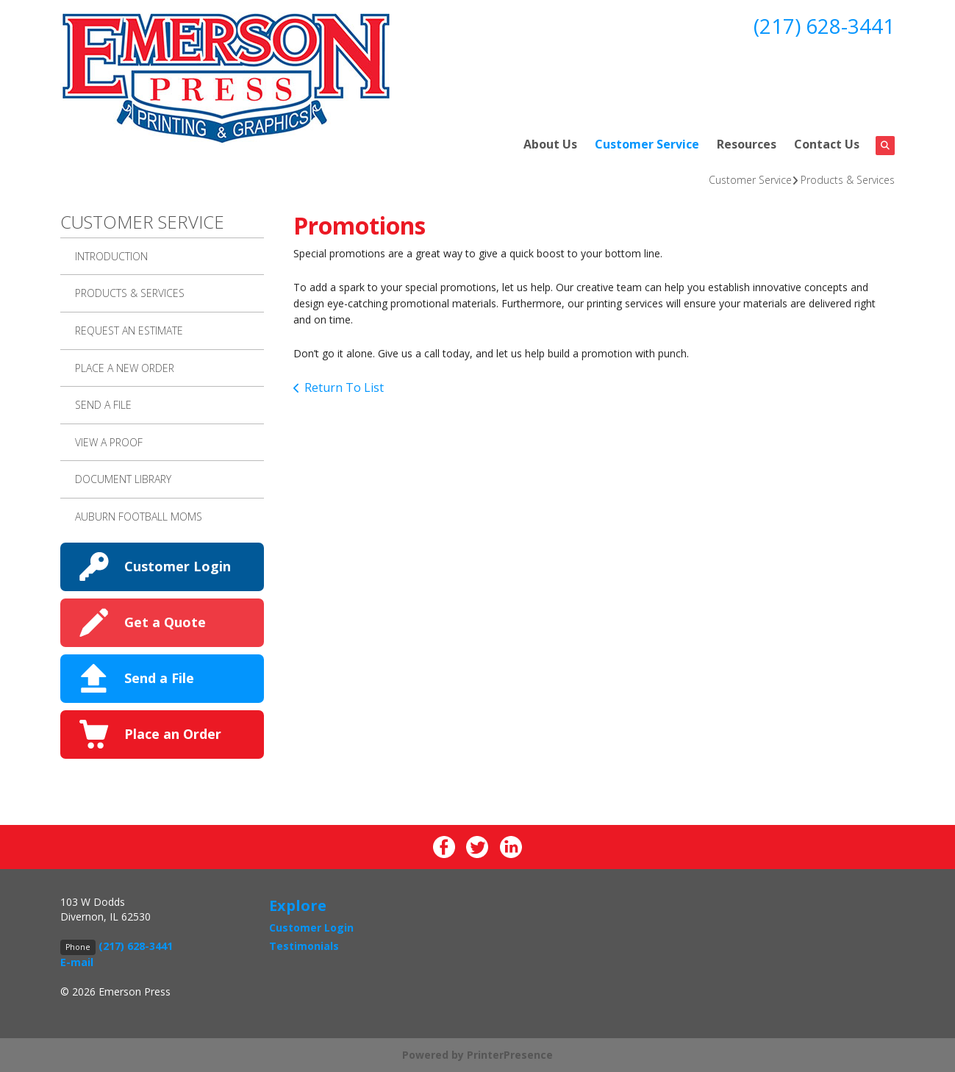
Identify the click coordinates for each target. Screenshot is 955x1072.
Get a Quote (165, 622)
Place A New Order (124, 368)
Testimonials (304, 946)
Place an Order (172, 734)
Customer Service (647, 144)
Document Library (123, 479)
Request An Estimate (129, 330)
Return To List (344, 387)
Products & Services (848, 180)
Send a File (159, 678)
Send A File (103, 405)
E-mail (76, 962)
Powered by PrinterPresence (477, 1055)
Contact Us (826, 144)
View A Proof (109, 442)
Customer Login (177, 566)
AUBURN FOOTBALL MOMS (138, 517)
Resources (746, 144)
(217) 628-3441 (824, 26)
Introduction (111, 256)
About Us (550, 144)
